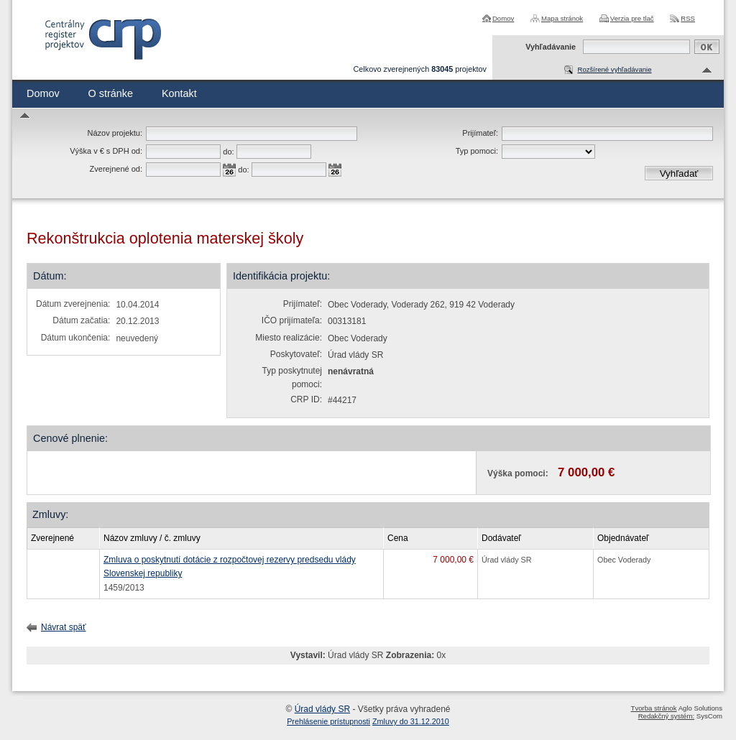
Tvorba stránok (654, 708)
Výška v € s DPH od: (106, 151)
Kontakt (179, 93)
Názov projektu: (115, 133)
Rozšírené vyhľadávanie (614, 69)
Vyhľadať (679, 173)
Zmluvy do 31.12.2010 (410, 721)
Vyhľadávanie (550, 46)
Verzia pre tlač (632, 18)
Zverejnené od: (116, 169)
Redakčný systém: (666, 716)
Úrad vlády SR (322, 709)
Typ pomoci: (477, 151)
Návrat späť (63, 627)
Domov (503, 18)
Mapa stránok (562, 18)
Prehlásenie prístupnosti (328, 721)
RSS (688, 18)
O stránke (110, 93)
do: (228, 151)
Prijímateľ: (480, 133)
